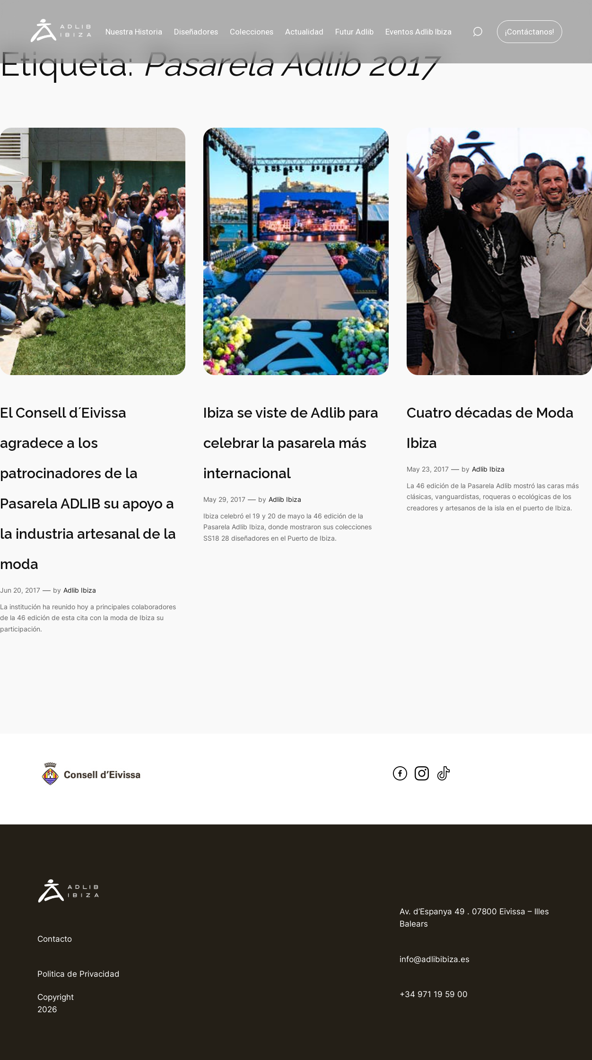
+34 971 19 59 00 (434, 994)
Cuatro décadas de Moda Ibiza (490, 427)
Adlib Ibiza (79, 590)
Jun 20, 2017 (20, 590)
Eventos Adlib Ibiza (418, 31)
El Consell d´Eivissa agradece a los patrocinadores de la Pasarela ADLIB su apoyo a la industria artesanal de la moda (88, 488)
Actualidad (304, 31)
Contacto (54, 939)
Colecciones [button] (251, 31)
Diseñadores (196, 31)
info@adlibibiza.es (435, 959)
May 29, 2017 (224, 499)
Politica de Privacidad (78, 974)
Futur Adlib (354, 31)
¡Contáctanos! (529, 31)
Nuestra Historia (133, 31)
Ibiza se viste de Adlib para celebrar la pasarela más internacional (290, 443)
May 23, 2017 (428, 469)
